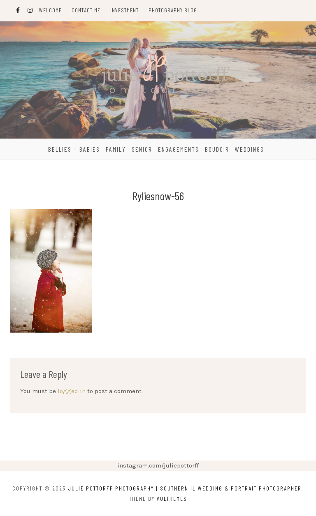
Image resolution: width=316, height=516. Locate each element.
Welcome (50, 10)
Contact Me (86, 10)
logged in (72, 391)
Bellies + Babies (74, 149)
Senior (142, 149)
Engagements (178, 149)
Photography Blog (173, 10)
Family (116, 149)
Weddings (249, 149)
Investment (124, 10)
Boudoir (217, 149)
